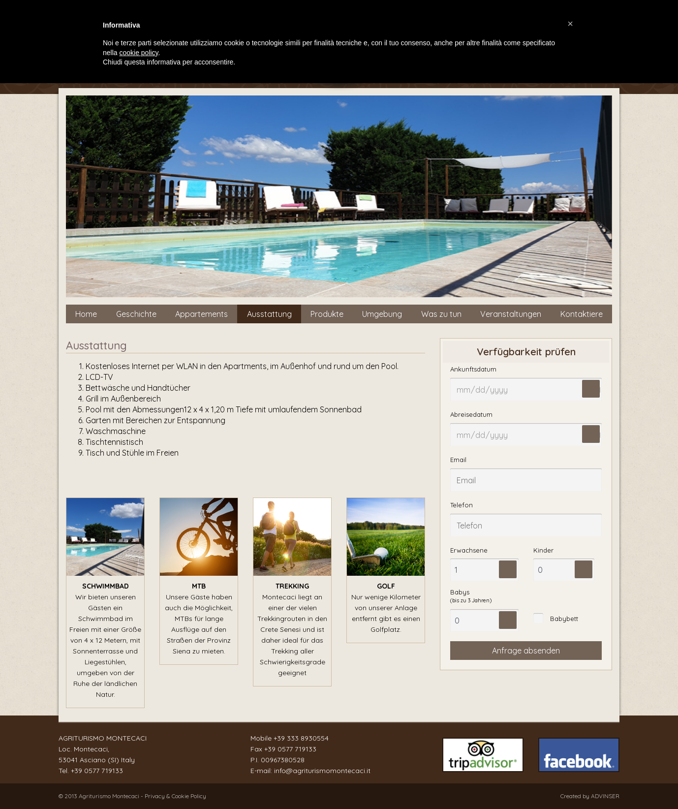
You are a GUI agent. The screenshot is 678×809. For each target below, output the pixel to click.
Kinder (543, 550)
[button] (570, 23)
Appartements (201, 314)
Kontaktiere (581, 314)
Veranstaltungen (510, 314)
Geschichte (136, 314)
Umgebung (382, 314)
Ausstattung (269, 314)
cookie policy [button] (138, 53)
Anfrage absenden (526, 650)
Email (458, 460)
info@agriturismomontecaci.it (322, 770)
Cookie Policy (189, 796)
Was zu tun (441, 314)
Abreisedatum (471, 414)
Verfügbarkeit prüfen (526, 351)
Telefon (461, 505)
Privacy (155, 796)
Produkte (326, 314)
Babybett (564, 618)
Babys (471, 596)
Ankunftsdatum (473, 369)
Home (86, 314)
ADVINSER (605, 796)
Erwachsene (469, 550)
